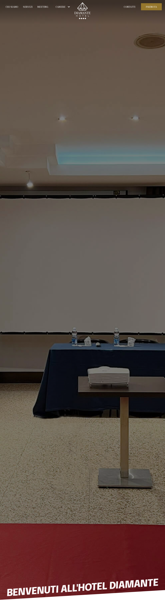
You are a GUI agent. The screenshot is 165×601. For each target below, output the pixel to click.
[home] (82, 10)
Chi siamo (12, 6)
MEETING (42, 6)
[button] (62, 7)
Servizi (28, 6)
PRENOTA (151, 6)
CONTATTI (129, 6)
